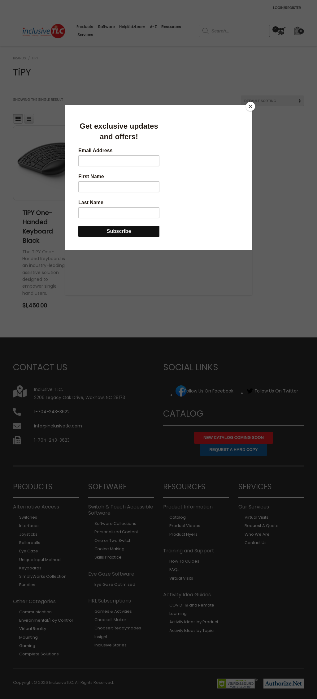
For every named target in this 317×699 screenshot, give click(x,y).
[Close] (250, 106)
